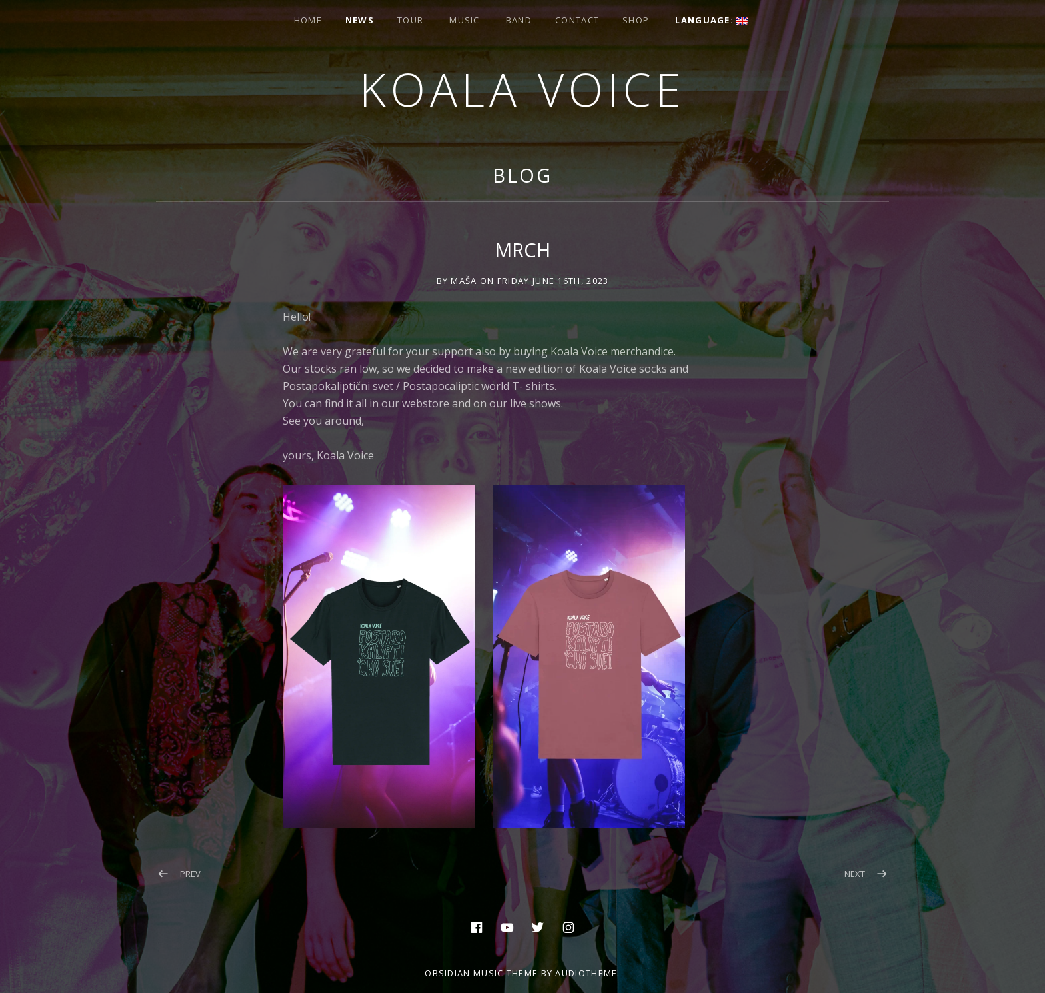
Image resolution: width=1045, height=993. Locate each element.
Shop (635, 20)
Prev (190, 874)
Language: (711, 20)
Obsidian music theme (481, 973)
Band (519, 20)
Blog (522, 175)
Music (464, 20)
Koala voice (522, 89)
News (359, 20)
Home (308, 20)
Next (854, 874)
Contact (577, 20)
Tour (410, 20)
